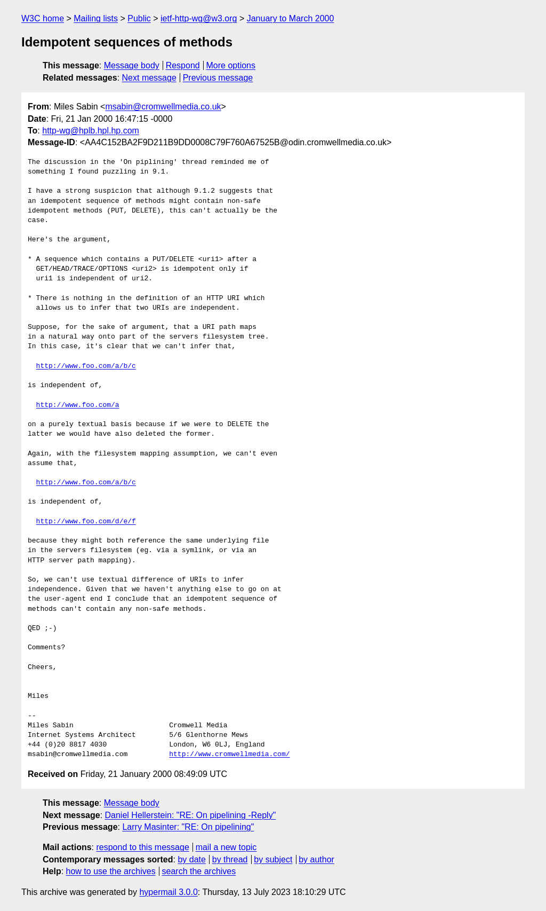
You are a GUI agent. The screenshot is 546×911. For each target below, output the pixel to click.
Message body (131, 65)
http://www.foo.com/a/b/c (86, 366)
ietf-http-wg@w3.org (198, 18)
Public (139, 18)
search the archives (199, 871)
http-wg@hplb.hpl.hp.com (90, 130)
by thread (230, 859)
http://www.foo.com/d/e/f (86, 522)
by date (191, 859)
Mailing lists (96, 18)
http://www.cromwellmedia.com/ (229, 754)
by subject (273, 859)
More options (231, 65)
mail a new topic (226, 847)
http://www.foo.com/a (77, 405)
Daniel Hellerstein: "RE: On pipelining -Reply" (190, 815)
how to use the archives (111, 871)
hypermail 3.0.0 (168, 892)
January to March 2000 (290, 18)
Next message (149, 77)
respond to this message (142, 847)
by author (316, 859)
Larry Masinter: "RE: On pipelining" (188, 826)
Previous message (218, 77)
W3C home (42, 18)
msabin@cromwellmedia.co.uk (163, 106)
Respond (183, 65)
